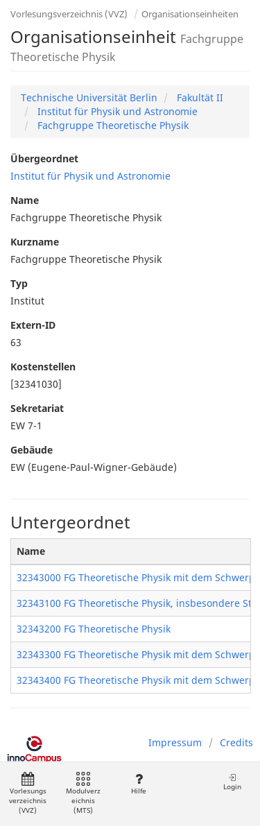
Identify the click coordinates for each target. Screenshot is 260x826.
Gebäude (31, 449)
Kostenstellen (43, 366)
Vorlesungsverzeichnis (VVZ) (69, 14)
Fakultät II (198, 97)
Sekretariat (37, 408)
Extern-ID (32, 325)
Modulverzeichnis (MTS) (83, 794)
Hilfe (138, 784)
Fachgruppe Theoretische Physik (112, 125)
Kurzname (34, 241)
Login (232, 782)
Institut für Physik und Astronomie (116, 111)
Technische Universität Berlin (89, 97)
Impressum (175, 742)
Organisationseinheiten (190, 14)
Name (24, 200)
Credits (236, 742)
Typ (19, 283)
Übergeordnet (44, 158)
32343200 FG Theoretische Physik (94, 628)
